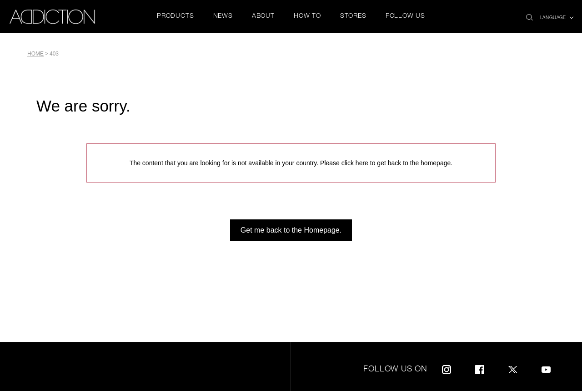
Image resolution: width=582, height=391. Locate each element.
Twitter (512, 368)
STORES (353, 16)
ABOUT (263, 16)
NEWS (223, 16)
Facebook (479, 368)
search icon (529, 15)
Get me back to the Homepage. (291, 230)
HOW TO (307, 16)
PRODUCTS (175, 16)
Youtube (546, 368)
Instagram (446, 368)
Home (35, 54)
